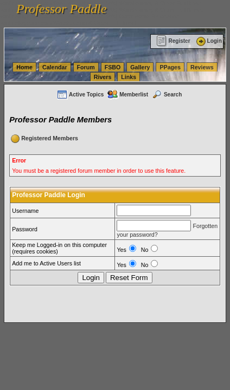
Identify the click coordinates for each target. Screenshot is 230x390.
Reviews (202, 67)
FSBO (113, 67)
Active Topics (80, 95)
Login (208, 41)
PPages (170, 67)
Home (24, 67)
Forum (86, 67)
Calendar (54, 67)
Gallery (140, 67)
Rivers (103, 77)
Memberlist (127, 95)
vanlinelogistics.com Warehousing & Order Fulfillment (68, 23)
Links (128, 77)
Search (166, 95)
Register (173, 41)
